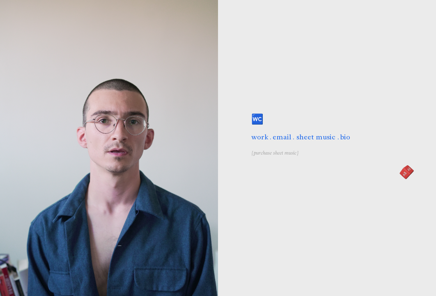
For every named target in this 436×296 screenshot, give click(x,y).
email (282, 137)
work (259, 137)
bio (345, 137)
